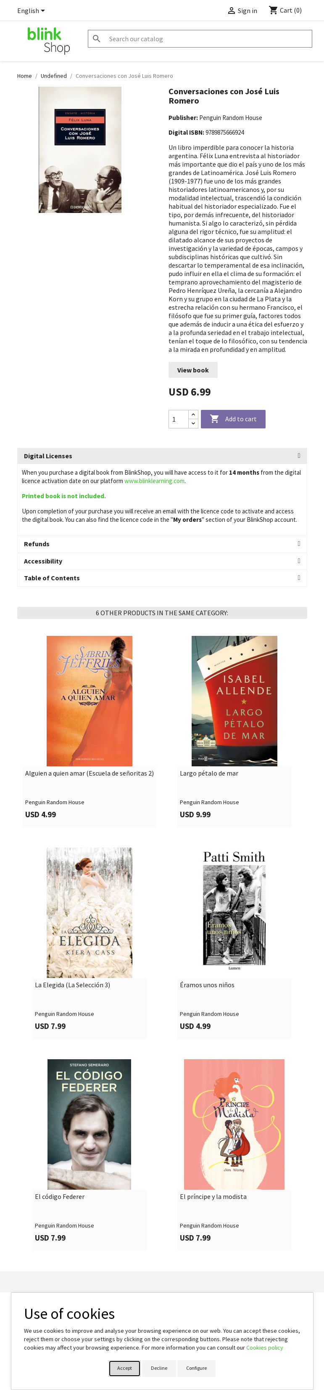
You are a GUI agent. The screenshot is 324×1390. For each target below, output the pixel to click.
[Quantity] (179, 419)
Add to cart (233, 419)
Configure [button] (196, 1368)
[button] (162, 456)
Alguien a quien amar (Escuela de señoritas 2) (89, 773)
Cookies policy (264, 1347)
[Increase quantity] (193, 415)
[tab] (162, 456)
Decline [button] (159, 1368)
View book (193, 370)
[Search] (200, 39)
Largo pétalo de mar (209, 773)
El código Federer (59, 1197)
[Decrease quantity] (193, 423)
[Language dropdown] (32, 11)
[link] (89, 731)
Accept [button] (124, 1368)
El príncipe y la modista (213, 1197)
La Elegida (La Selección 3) (72, 985)
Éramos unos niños (207, 985)
